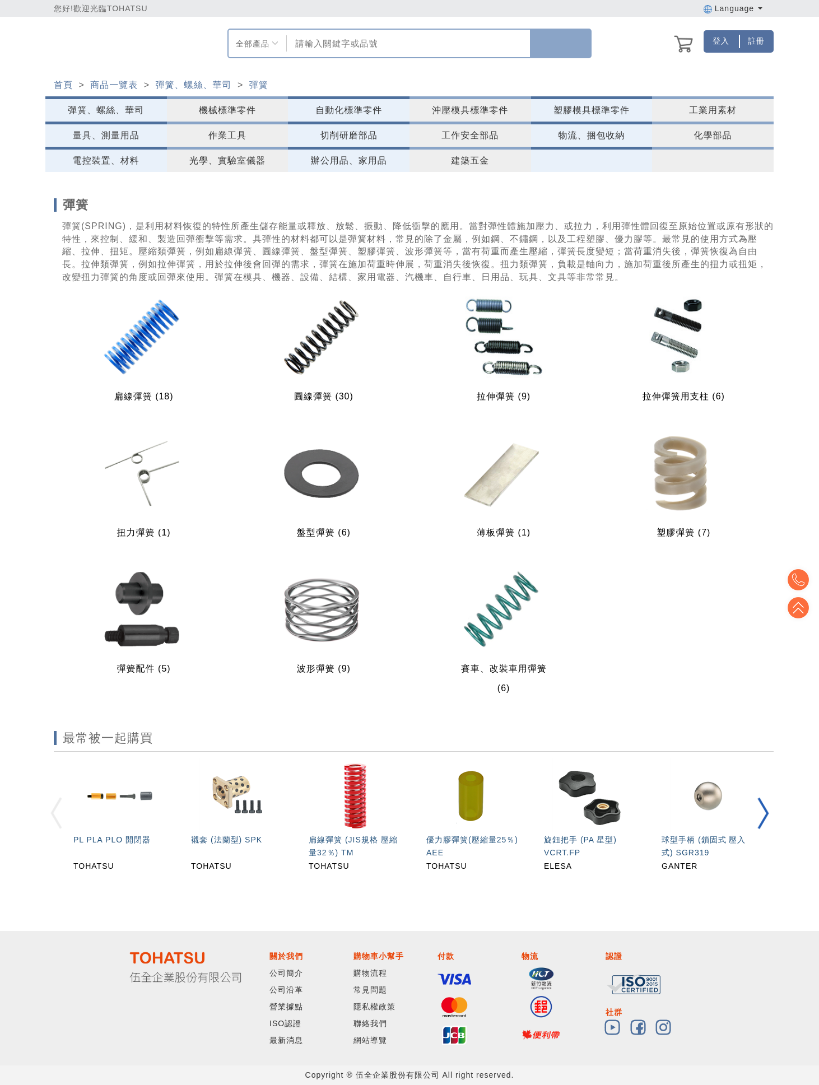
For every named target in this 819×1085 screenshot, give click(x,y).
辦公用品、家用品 (349, 160)
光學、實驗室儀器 (227, 160)
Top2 (802, 580)
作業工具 (227, 135)
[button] (763, 813)
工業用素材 (713, 110)
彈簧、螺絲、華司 (193, 85)
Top (802, 608)
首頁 (63, 85)
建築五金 (470, 160)
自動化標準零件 (348, 110)
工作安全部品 (470, 135)
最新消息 (286, 1040)
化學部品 (713, 135)
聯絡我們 (370, 1023)
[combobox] (407, 43)
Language (733, 8)
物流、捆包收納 (591, 135)
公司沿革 (286, 989)
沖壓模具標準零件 (470, 110)
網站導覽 (370, 1040)
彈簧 (258, 85)
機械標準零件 (227, 110)
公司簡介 (286, 972)
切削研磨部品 (349, 135)
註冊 (756, 40)
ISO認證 (285, 1023)
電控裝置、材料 (106, 160)
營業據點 (286, 1006)
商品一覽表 (114, 85)
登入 (721, 40)
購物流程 (370, 972)
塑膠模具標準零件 (591, 110)
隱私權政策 (374, 1006)
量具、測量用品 (106, 135)
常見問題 (370, 989)
